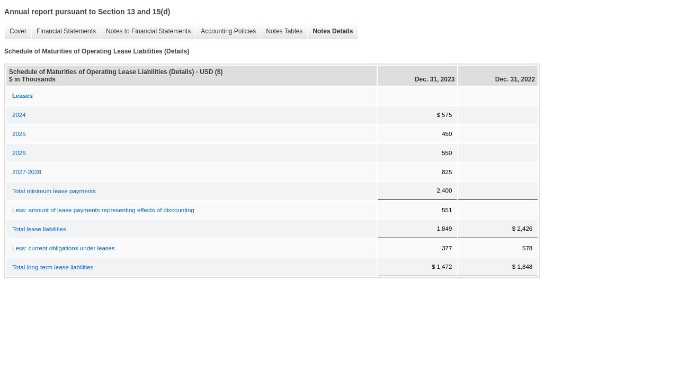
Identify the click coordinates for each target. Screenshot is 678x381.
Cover (15, 31)
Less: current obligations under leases (63, 248)
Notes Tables (281, 31)
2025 (19, 134)
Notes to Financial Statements (146, 31)
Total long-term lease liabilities (52, 267)
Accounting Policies (225, 31)
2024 (19, 115)
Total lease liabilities (39, 229)
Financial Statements (63, 31)
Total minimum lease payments (54, 191)
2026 (19, 153)
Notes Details (330, 31)
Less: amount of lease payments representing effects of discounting (103, 210)
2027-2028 (26, 172)
